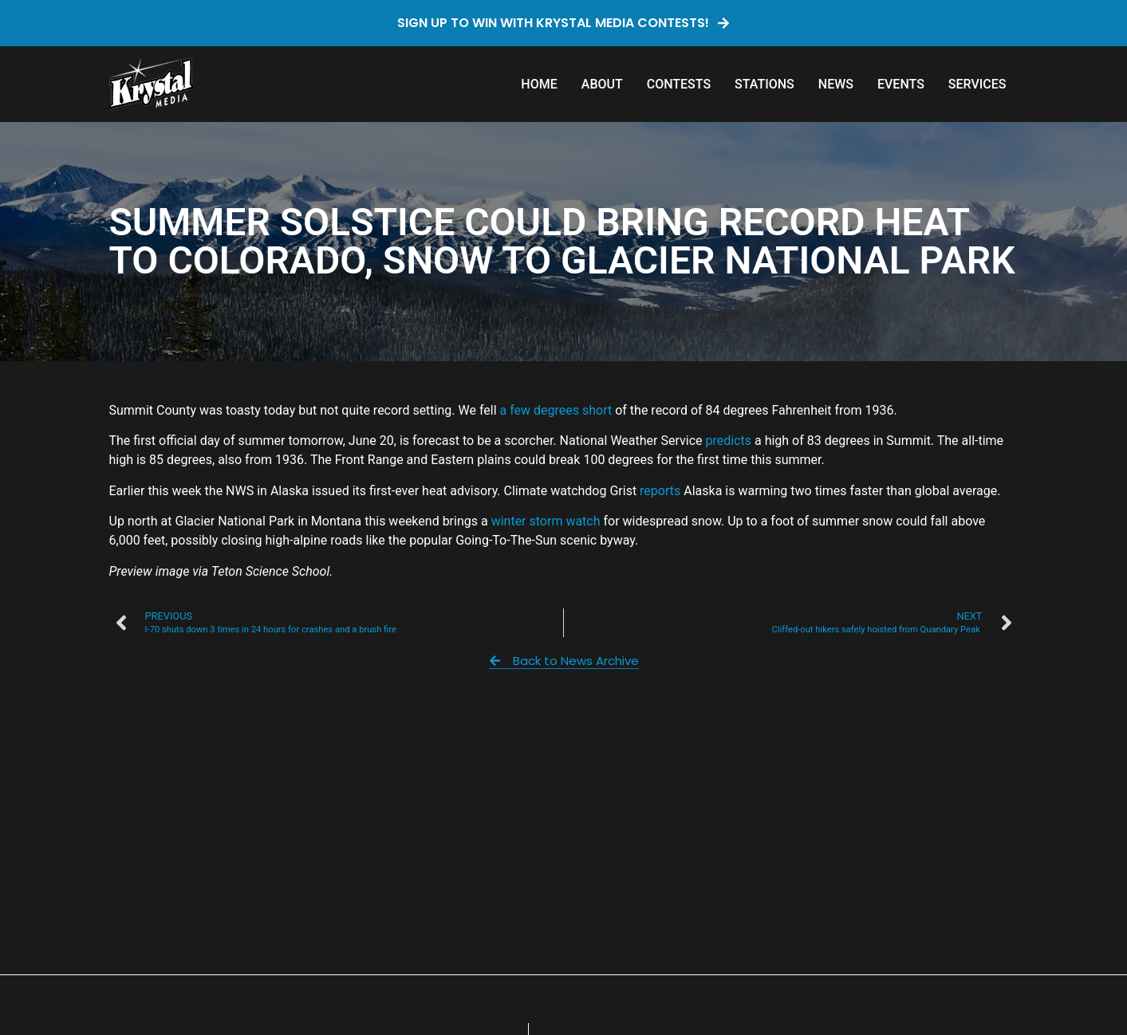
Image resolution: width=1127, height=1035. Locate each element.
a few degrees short (556, 410)
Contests (679, 84)
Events (900, 84)
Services (977, 84)
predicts (730, 440)
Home (539, 84)
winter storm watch (546, 521)
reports (660, 490)
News (835, 84)
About (602, 84)
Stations (764, 84)
